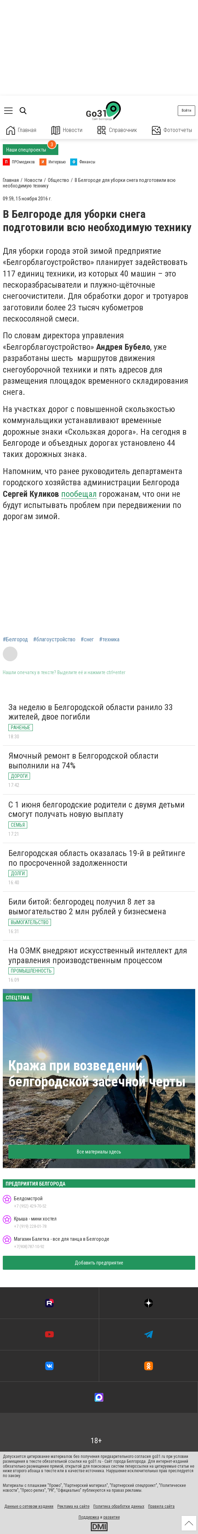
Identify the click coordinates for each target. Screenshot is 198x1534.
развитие (111, 1517)
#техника (109, 639)
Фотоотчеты (172, 130)
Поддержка (89, 1517)
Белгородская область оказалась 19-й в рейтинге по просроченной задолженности (96, 858)
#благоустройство (54, 639)
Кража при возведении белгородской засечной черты (97, 1073)
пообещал (79, 494)
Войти (186, 110)
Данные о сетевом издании (28, 1506)
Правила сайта (161, 1506)
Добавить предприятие (99, 1263)
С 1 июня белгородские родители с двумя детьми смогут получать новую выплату (96, 809)
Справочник (117, 130)
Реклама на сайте (73, 1506)
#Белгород (15, 639)
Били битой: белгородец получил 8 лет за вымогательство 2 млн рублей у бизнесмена (87, 906)
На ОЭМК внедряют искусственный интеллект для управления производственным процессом (97, 955)
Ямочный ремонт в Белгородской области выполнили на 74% (83, 760)
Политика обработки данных (118, 1506)
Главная (21, 130)
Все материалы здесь (99, 1152)
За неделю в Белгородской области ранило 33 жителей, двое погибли (90, 712)
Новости (66, 130)
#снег (87, 639)
